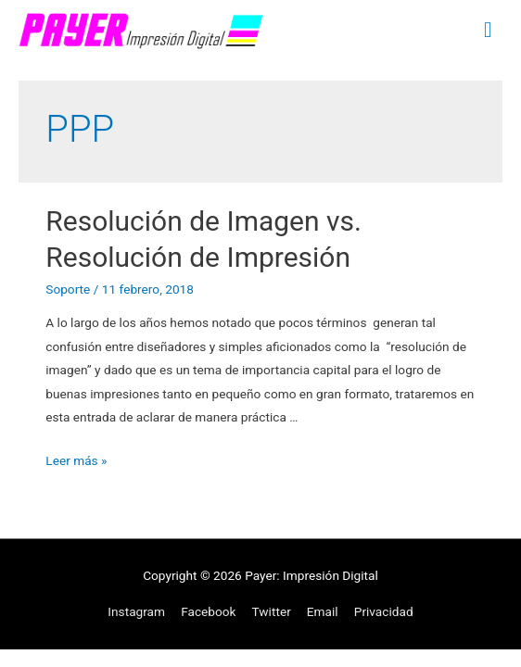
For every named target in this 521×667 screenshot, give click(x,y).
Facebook (208, 611)
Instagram (136, 611)
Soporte (67, 289)
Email (322, 611)
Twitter (271, 611)
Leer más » (76, 460)
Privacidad (383, 611)
